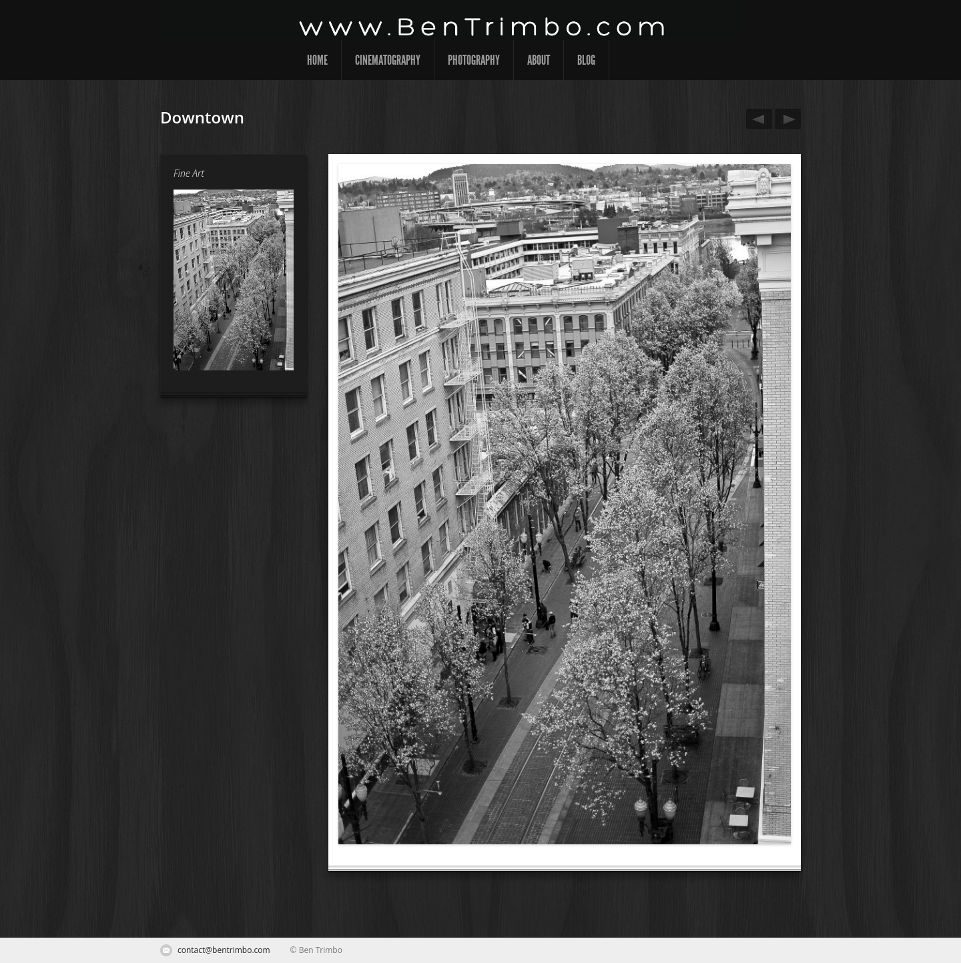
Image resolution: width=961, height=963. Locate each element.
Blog (586, 60)
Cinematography (387, 60)
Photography (474, 60)
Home (317, 60)
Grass (785, 119)
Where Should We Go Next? (756, 119)
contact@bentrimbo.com (224, 950)
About (538, 60)
